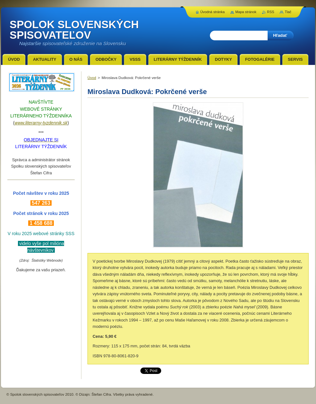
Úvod (91, 78)
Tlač (288, 12)
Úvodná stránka (212, 12)
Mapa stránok (245, 12)
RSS (270, 12)
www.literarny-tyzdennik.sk (41, 122)
